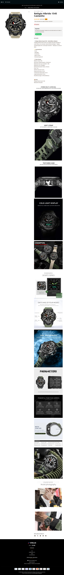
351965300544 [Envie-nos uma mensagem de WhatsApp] (32, 554)
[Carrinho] (60, 2)
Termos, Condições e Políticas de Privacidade (32, 563)
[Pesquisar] (7, 2)
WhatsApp (38, 34)
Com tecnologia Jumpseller (37, 573)
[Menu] (2, 2)
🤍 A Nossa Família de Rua (32, 560)
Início (25, 7)
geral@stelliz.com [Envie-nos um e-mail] (32, 551)
